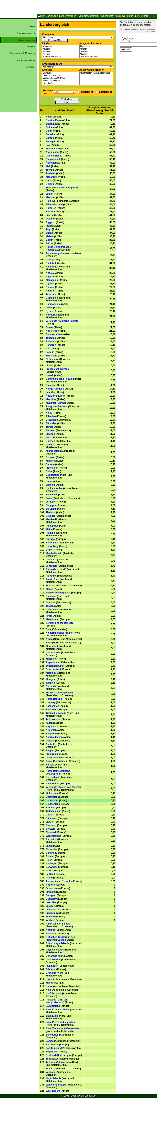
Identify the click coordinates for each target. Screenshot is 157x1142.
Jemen (49, 193)
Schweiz (50, 828)
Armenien (51, 730)
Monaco (50, 916)
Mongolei (51, 679)
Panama (50, 532)
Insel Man (51, 902)
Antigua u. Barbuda (57, 406)
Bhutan (50, 184)
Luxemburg (52, 913)
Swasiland (51, 355)
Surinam (50, 430)
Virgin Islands (53, 1078)
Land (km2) (60, 83)
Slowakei (51, 832)
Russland (51, 825)
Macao (49, 589)
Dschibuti (51, 263)
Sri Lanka (51, 508)
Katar (49, 481)
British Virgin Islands (57, 943)
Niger (49, 116)
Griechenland (53, 669)
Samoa (49, 1041)
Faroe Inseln (53, 888)
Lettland (50, 874)
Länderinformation (26, 33)
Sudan (49, 232)
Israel (49, 615)
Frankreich (52, 754)
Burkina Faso (53, 120)
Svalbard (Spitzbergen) (59, 1055)
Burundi (50, 211)
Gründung (60, 73)
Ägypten (60, 49)
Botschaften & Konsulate (22, 53)
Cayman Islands (55, 949)
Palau (49, 498)
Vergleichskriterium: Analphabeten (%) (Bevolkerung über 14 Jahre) (114, 16)
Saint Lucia (52, 1015)
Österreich (52, 797)
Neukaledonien (54, 488)
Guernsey (51, 899)
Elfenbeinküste (54, 204)
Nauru (49, 986)
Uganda (50, 283)
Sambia (50, 352)
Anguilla (50, 930)
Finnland (51, 891)
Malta (49, 529)
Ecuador (50, 516)
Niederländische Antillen (59, 632)
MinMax (31, 46)
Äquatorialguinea (55, 395)
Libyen (49, 365)
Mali (48, 166)
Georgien (51, 895)
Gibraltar (51, 969)
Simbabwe (51, 494)
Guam (49, 761)
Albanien (60, 51)
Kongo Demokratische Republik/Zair (58, 248)
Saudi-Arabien (54, 334)
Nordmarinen (53, 652)
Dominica (51, 559)
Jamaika (50, 444)
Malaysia (51, 460)
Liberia (49, 215)
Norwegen (51, 863)
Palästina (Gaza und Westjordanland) (57, 1001)
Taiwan (50, 606)
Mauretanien (53, 148)
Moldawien (52, 793)
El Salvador (52, 359)
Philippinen (52, 525)
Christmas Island (55, 956)
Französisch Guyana (57, 369)
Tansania (51, 338)
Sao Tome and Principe (59, 1048)
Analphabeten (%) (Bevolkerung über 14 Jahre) (96, 73)
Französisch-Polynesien (59, 692)
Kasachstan (52, 706)
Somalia (50, 134)
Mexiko (50, 519)
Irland (49, 870)
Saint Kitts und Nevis (57, 1009)
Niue (48, 989)
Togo (48, 229)
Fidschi (50, 585)
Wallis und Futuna (56, 1084)
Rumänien (51, 709)
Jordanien (51, 501)
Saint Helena (53, 1006)
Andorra (50, 884)
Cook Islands (53, 959)
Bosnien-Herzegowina (58, 592)
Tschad (50, 169)
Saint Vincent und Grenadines (62, 1028)
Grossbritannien (55, 757)
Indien (49, 225)
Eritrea (49, 243)
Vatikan (50, 920)
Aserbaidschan (54, 737)
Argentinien (52, 662)
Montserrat (52, 646)
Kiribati (50, 979)
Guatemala (52, 297)
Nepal (49, 180)
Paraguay (51, 575)
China (49, 471)
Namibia (50, 385)
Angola (50, 273)
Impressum (30, 66)
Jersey (49, 906)
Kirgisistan (52, 726)
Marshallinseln (54, 553)
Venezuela (51, 566)
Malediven (51, 658)
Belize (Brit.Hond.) (56, 569)
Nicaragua (51, 266)
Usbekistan (52, 800)
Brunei (49, 549)
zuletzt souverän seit (60, 75)
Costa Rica (52, 609)
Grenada (50, 602)
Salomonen (52, 1034)
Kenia (49, 412)
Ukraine (50, 852)
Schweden (51, 867)
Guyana (50, 740)
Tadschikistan (53, 811)
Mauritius (51, 399)
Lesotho (50, 392)
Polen (49, 860)
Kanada (50, 764)
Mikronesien (53, 451)
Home (32, 26)
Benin (49, 131)
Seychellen (52, 1051)
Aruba (49, 639)
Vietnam (50, 484)
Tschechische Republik (59, 881)
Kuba (49, 642)
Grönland (51, 973)
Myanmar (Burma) (56, 403)
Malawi (49, 236)
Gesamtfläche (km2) (60, 81)
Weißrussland (53, 836)
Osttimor (51, 218)
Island (49, 877)
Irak (48, 145)
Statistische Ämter (26, 60)
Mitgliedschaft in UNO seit (60, 78)
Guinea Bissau (54, 155)
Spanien (50, 682)
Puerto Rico (52, 579)
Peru (48, 437)
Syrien (49, 311)
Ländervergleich (67, 16)
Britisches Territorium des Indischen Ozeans (60, 938)
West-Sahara (53, 1091)
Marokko (50, 197)
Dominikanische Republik (60, 379)
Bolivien (50, 441)
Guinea (50, 127)
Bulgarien (51, 733)
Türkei (49, 427)
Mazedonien (52, 619)
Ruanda (50, 287)
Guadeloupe (52, 475)
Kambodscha (53, 304)
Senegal (50, 141)
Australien (51, 744)
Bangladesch (53, 159)
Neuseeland (52, 777)
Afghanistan (60, 46)
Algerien (60, 54)
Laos (48, 259)
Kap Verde (51, 330)
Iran (48, 348)
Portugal (50, 539)
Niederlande (52, 783)
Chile (48, 629)
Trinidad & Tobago (56, 713)
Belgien (50, 750)
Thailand (50, 512)
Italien (49, 723)
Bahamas (51, 596)
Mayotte (50, 982)
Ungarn (50, 814)
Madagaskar (52, 280)
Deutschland (53, 804)
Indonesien (52, 467)
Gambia (50, 138)
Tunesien (51, 294)
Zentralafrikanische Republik (62, 187)
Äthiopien (51, 162)
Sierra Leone (53, 123)
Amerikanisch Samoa (60, 57)
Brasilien (51, 419)
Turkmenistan (53, 719)
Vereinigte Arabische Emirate (62, 321)
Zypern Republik (55, 665)
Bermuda (51, 686)
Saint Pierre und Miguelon (60, 1022)
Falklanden (52, 965)
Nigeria (50, 276)
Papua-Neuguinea (56, 253)
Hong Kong (52, 546)
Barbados (51, 839)
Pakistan (50, 173)
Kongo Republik (55, 388)
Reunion (50, 457)
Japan (49, 845)
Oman (49, 307)
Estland (50, 856)
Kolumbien (52, 542)
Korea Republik (54, 699)
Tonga (49, 1058)
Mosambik (51, 177)
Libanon (50, 434)
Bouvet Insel (53, 933)
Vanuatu (50, 1072)
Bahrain (50, 464)
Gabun (49, 240)
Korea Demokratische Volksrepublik (58, 772)
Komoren (51, 208)
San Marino (52, 1044)
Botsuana (51, 341)
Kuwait (49, 375)
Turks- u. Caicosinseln (58, 1062)
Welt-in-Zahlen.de (47, 16)
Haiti (48, 201)
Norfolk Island (54, 993)
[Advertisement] (18, 137)
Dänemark (51, 818)
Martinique (52, 673)
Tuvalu (49, 1068)
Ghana (49, 327)
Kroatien (50, 807)
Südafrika (51, 423)
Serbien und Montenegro (59, 623)
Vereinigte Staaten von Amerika (63, 787)
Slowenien (51, 849)
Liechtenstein (53, 909)
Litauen (50, 821)
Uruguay (50, 702)
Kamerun (51, 345)
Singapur (51, 505)
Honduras (51, 314)
